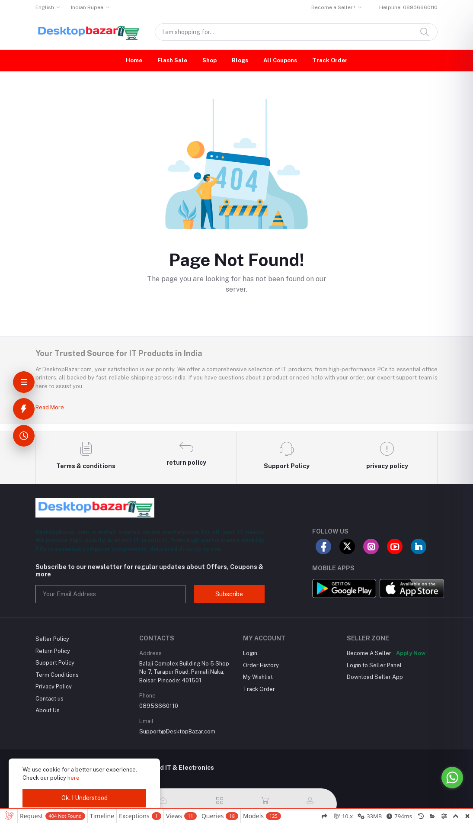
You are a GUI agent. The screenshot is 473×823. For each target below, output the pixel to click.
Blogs (240, 60)
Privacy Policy (53, 686)
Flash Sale (172, 60)
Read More (49, 407)
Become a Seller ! (333, 7)
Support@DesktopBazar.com (177, 731)
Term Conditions (57, 675)
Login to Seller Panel (374, 665)
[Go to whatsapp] (452, 777)
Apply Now (410, 653)
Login (250, 653)
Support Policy (54, 662)
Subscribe (229, 594)
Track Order (330, 60)
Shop (209, 60)
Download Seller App (375, 677)
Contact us (49, 698)
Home (134, 60)
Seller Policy (52, 639)
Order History (261, 665)
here (73, 778)
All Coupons (280, 60)
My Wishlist (258, 677)
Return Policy (52, 651)
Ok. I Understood (84, 797)
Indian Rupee (87, 7)
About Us (47, 710)
